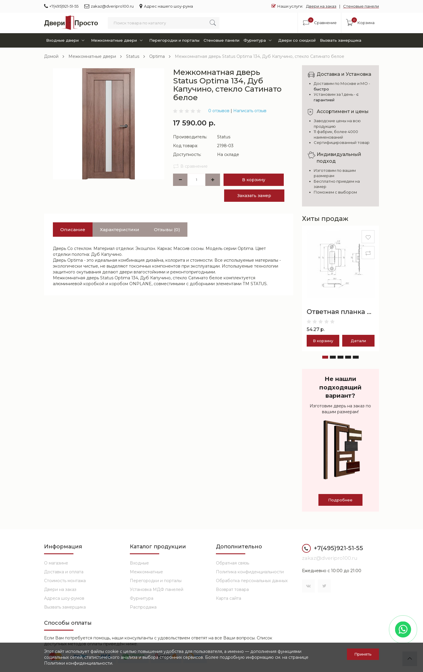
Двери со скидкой (297, 40)
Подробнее (340, 500)
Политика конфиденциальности (250, 571)
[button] (325, 357)
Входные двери (66, 40)
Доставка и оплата (63, 571)
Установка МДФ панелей (156, 589)
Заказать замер (254, 195)
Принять (363, 654)
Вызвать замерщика (340, 40)
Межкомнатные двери (118, 40)
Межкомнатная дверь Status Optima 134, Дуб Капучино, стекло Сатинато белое (259, 56)
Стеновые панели (361, 6)
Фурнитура (259, 40)
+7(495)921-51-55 (61, 6)
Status (132, 56)
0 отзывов (218, 110)
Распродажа (143, 607)
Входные (139, 563)
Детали (358, 340)
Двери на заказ (321, 6)
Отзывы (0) (167, 229)
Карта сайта (228, 598)
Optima (157, 56)
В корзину (253, 179)
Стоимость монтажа (65, 580)
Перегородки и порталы (174, 40)
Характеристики (119, 229)
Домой (51, 56)
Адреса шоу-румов (64, 598)
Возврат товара (232, 589)
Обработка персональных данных (252, 580)
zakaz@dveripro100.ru (109, 6)
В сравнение (190, 166)
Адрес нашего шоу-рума (166, 6)
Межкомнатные (146, 571)
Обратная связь (232, 563)
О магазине (56, 563)
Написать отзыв (249, 110)
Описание (72, 229)
